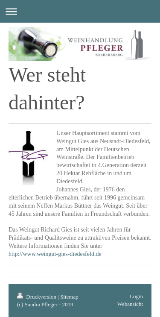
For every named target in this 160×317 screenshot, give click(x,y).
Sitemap (69, 297)
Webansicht (130, 304)
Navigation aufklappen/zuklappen (80, 11)
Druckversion (37, 297)
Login (136, 296)
